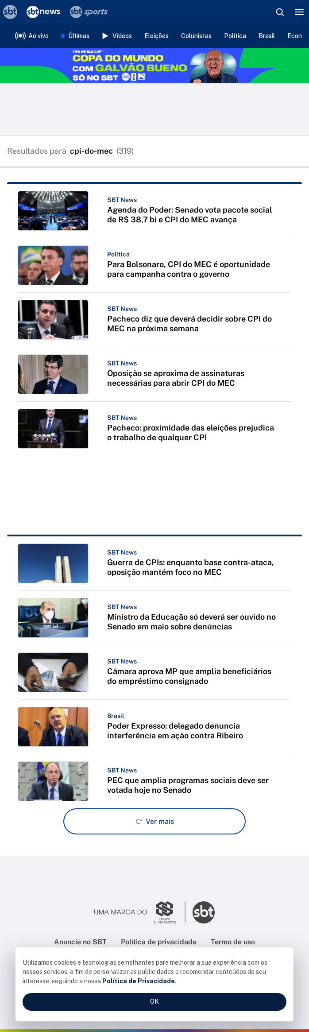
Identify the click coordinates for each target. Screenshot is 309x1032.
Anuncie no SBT (80, 942)
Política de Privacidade (138, 981)
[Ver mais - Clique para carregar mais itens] (154, 821)
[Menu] (299, 12)
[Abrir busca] (280, 12)
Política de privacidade (159, 942)
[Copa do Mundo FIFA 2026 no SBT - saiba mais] (154, 65)
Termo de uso (233, 942)
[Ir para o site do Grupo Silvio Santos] (139, 912)
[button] (154, 211)
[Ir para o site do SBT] (204, 912)
